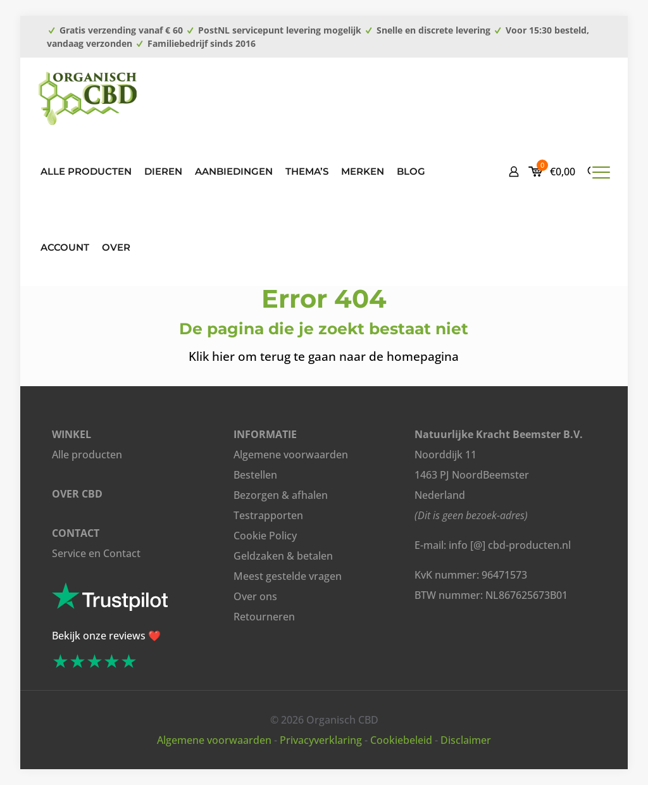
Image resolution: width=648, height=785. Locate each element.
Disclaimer (465, 740)
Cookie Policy (265, 536)
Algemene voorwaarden (291, 455)
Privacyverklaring (321, 740)
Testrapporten (268, 515)
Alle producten (87, 455)
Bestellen (255, 475)
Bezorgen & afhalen (281, 495)
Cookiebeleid (401, 740)
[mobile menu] (601, 171)
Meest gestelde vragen (288, 576)
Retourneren (264, 617)
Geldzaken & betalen (283, 556)
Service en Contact (96, 553)
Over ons (255, 596)
